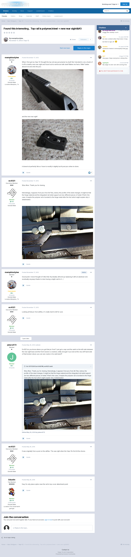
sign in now (48, 520)
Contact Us (65, 550)
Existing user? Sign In (110, 4)
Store (22, 11)
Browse (5, 11)
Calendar (29, 16)
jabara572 (11, 345)
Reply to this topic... (20, 528)
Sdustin (11, 480)
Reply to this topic (84, 48)
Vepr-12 (26, 40)
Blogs (20, 16)
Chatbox (51, 11)
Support (30, 11)
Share (73, 39)
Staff (37, 16)
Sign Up (125, 4)
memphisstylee (17, 38)
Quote (28, 172)
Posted (30, 57)
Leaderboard (58, 16)
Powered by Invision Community (65, 554)
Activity (14, 11)
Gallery (13, 16)
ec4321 (11, 181)
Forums (4, 16)
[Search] (114, 10)
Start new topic (65, 48)
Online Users (46, 16)
